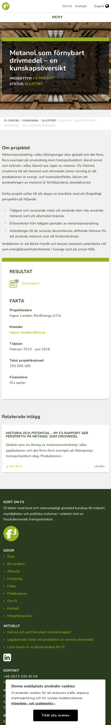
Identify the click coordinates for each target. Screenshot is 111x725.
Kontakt (81, 6)
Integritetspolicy (19, 615)
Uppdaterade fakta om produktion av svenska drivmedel (50, 639)
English (101, 6)
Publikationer (17, 593)
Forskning (14, 578)
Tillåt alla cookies (55, 715)
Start (11, 556)
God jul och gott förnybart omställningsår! (39, 632)
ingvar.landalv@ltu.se (28, 332)
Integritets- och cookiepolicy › (33, 703)
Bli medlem (16, 563)
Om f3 (67, 6)
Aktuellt (13, 571)
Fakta (11, 586)
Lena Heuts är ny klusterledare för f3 (36, 646)
